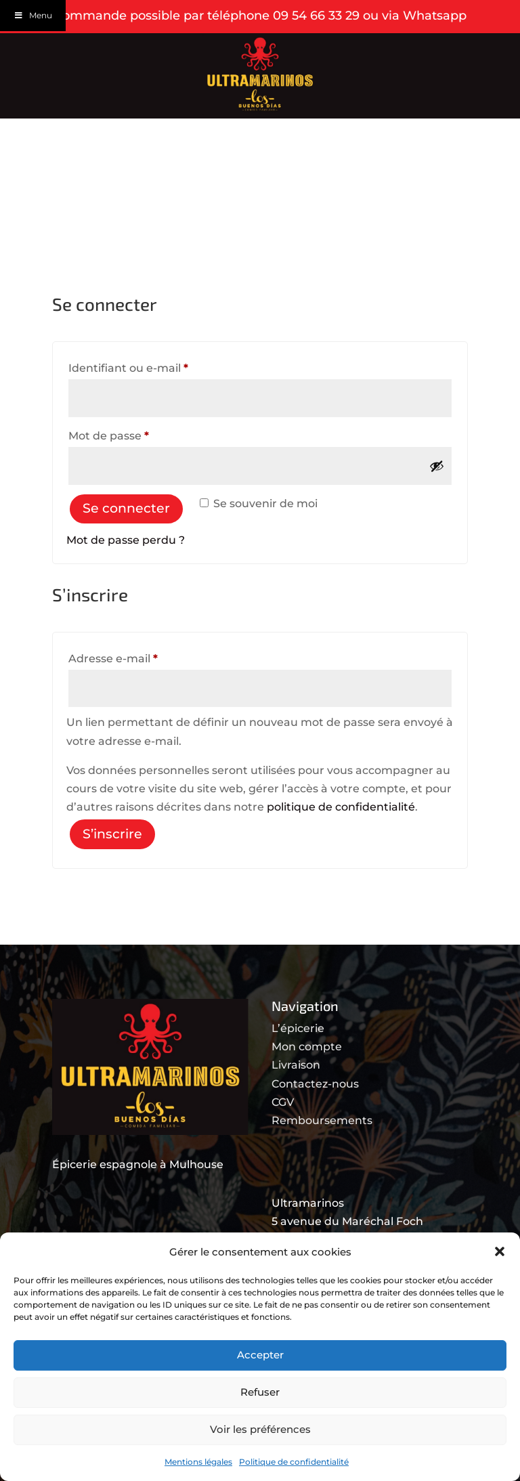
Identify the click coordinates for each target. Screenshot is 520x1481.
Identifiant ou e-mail (158, 366)
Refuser (260, 1392)
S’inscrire (112, 834)
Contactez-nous (315, 1083)
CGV (283, 1102)
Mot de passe (139, 433)
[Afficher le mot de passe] (436, 465)
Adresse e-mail (143, 656)
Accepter (260, 1354)
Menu (33, 15)
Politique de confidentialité (294, 1462)
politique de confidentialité (341, 806)
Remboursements (322, 1120)
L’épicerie (298, 1028)
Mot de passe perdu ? (125, 540)
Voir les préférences (260, 1429)
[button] (499, 1251)
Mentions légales (198, 1462)
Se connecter (126, 508)
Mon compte (307, 1046)
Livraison (296, 1064)
